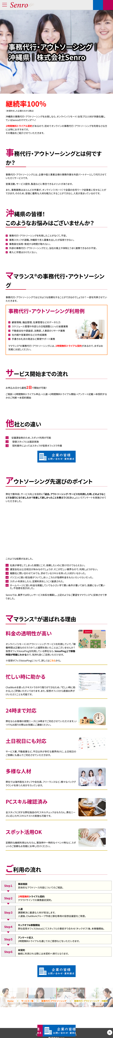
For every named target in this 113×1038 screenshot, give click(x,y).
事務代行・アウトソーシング (53, 1001)
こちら (53, 660)
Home (10, 1001)
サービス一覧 (27, 1001)
